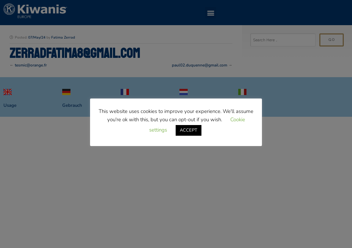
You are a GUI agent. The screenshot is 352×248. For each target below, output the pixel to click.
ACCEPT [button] (188, 130)
